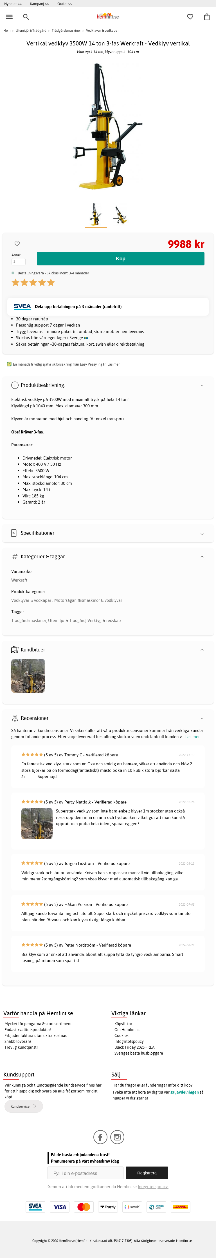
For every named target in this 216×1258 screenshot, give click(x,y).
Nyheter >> (13, 3)
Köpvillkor (123, 1023)
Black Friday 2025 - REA (134, 1047)
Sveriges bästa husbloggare (138, 1053)
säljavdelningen (184, 1092)
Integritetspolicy (129, 1041)
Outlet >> (64, 3)
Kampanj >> (39, 3)
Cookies (121, 1035)
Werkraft (19, 580)
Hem (6, 30)
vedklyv (35, 399)
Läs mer (192, 736)
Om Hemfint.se (127, 1029)
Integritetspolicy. (153, 1186)
